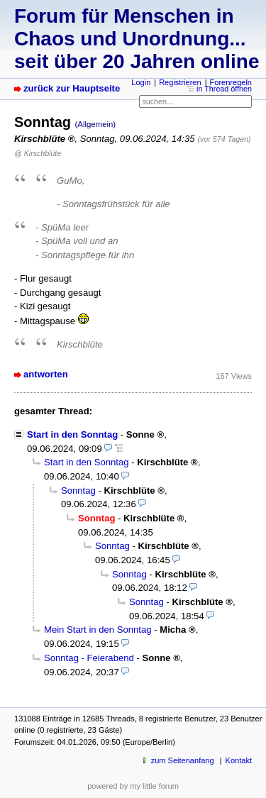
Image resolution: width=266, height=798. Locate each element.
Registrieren (180, 82)
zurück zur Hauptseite (71, 88)
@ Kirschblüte (37, 153)
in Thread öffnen (224, 88)
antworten (45, 374)
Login (140, 82)
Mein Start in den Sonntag (98, 629)
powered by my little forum (133, 786)
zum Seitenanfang (182, 760)
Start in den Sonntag (72, 434)
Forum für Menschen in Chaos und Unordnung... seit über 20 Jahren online (136, 38)
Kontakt (239, 760)
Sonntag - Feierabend (89, 658)
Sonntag (78, 490)
